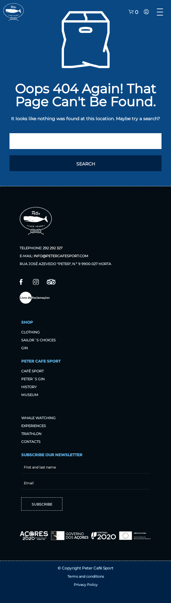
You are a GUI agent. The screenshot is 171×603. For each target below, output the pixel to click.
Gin (24, 348)
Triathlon (31, 434)
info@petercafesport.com (61, 256)
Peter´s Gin (33, 379)
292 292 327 (52, 248)
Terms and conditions (85, 576)
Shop (27, 322)
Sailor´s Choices (38, 340)
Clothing (30, 332)
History (29, 387)
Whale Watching (38, 418)
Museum (29, 395)
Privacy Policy (86, 584)
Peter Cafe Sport (40, 361)
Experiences (33, 426)
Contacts (31, 441)
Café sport (32, 371)
